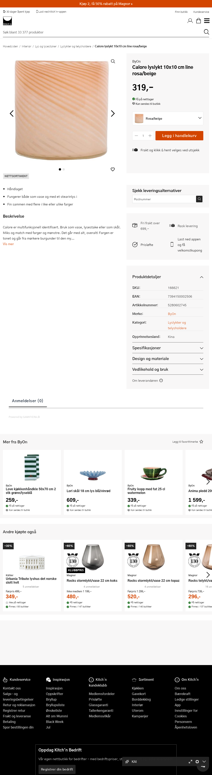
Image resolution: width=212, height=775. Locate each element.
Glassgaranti (98, 704)
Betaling (9, 721)
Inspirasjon (54, 688)
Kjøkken (138, 688)
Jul (48, 727)
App (178, 704)
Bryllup (51, 699)
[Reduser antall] (136, 135)
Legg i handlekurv (179, 135)
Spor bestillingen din (18, 727)
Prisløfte (147, 244)
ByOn (136, 61)
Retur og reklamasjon (19, 704)
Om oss (180, 688)
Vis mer (8, 243)
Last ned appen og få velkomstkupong (190, 245)
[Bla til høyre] (112, 113)
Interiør (26, 46)
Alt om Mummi (57, 716)
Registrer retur (14, 710)
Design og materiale (150, 358)
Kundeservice (201, 12)
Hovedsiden (10, 46)
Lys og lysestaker (46, 46)
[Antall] (143, 135)
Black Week (54, 721)
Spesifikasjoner (146, 348)
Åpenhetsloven (186, 727)
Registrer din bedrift (57, 769)
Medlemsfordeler (102, 693)
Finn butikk (181, 12)
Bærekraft (182, 693)
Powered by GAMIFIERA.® (24, 417)
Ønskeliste (54, 710)
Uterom (137, 710)
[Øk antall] (150, 135)
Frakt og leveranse (17, 716)
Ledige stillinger (187, 699)
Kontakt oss (12, 688)
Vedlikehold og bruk (150, 369)
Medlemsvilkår (100, 716)
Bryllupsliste (55, 704)
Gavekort (139, 693)
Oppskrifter (54, 693)
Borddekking (141, 699)
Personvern (183, 721)
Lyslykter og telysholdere (75, 46)
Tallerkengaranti (101, 710)
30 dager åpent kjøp (16, 11)
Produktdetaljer (146, 277)
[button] (113, 169)
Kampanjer (140, 716)
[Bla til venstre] (11, 113)
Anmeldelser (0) (28, 400)
